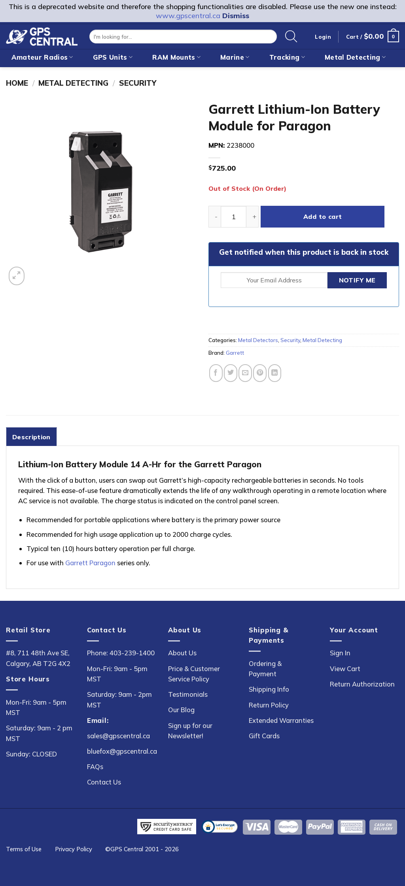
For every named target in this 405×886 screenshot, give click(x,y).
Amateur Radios (42, 57)
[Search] (291, 36)
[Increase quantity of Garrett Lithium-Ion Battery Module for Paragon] (252, 217)
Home (17, 83)
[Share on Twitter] (230, 373)
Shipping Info (269, 689)
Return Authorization (362, 684)
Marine (235, 57)
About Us (182, 653)
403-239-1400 (132, 653)
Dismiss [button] (235, 15)
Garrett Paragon (90, 563)
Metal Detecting (355, 57)
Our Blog (181, 709)
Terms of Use (24, 849)
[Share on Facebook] (216, 373)
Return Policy (269, 705)
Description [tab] (31, 437)
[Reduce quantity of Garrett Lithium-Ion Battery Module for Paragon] (214, 217)
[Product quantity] (233, 217)
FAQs (95, 766)
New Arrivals (199, 74)
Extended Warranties (281, 720)
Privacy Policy (73, 849)
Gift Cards (264, 736)
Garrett (235, 353)
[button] (372, 36)
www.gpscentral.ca (188, 15)
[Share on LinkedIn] (275, 373)
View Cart (345, 668)
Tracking (287, 57)
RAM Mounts (176, 57)
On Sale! (259, 74)
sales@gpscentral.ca (118, 736)
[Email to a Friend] (245, 373)
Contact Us (104, 782)
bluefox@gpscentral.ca (122, 751)
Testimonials (188, 694)
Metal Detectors (258, 340)
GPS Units (113, 57)
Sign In (340, 653)
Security (137, 83)
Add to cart (322, 216)
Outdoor (140, 74)
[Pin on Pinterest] (260, 373)
